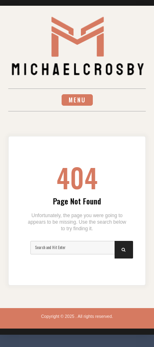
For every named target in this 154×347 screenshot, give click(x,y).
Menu (77, 99)
